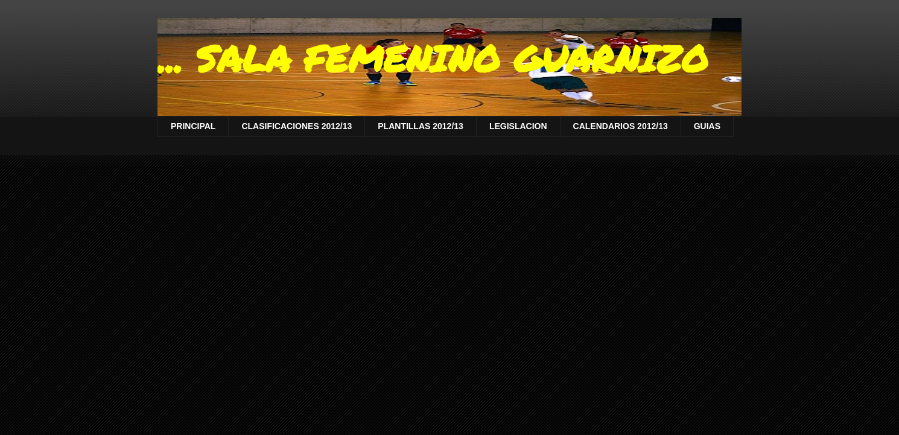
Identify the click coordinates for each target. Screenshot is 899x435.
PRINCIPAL (193, 126)
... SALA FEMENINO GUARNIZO (432, 58)
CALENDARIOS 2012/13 (620, 126)
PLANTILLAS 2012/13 (420, 126)
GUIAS (707, 126)
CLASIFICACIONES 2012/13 (296, 126)
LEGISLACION (518, 126)
